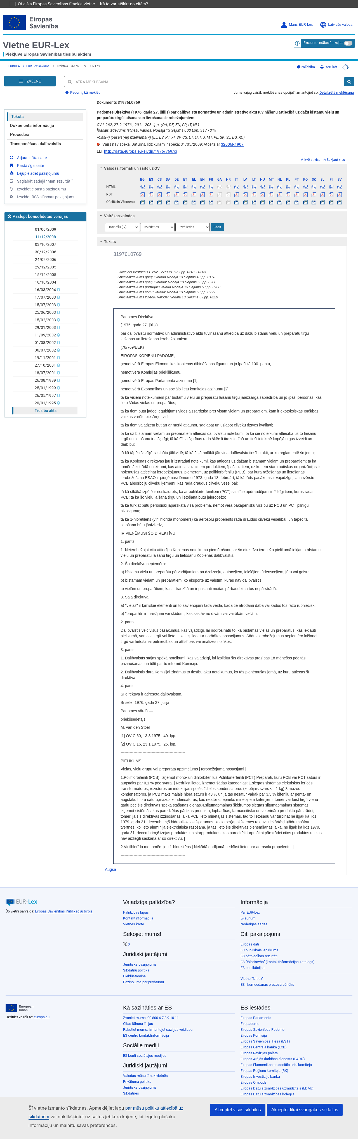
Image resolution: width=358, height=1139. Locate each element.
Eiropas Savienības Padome (262, 1022)
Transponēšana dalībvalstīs (35, 135)
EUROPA (14, 58)
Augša (110, 861)
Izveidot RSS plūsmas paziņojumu (42, 189)
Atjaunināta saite (28, 149)
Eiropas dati (250, 936)
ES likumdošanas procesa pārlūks (267, 977)
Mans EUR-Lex (297, 16)
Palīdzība (306, 59)
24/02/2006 (45, 251)
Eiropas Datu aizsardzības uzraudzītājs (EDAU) (277, 1080)
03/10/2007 (45, 236)
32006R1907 (232, 136)
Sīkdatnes (131, 1085)
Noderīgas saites (254, 916)
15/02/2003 (46, 312)
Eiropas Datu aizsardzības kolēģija (268, 1086)
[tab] (222, 160)
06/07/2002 (46, 342)
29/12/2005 (45, 259)
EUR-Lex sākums (38, 58)
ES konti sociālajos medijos (144, 1048)
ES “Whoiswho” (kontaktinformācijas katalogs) (278, 954)
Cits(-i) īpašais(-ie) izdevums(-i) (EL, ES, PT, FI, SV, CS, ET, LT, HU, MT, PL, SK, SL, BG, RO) (171, 129)
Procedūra (19, 126)
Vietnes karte (133, 916)
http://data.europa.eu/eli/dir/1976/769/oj (140, 143)
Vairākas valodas (116, 208)
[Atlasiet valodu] (122, 219)
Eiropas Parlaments (256, 1010)
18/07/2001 (46, 365)
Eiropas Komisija (254, 1027)
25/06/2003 (46, 304)
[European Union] (19, 1000)
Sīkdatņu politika (136, 962)
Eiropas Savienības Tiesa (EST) (265, 1033)
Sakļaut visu (334, 152)
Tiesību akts (45, 402)
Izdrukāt (328, 59)
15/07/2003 (46, 297)
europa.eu (42, 1009)
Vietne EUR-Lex (36, 37)
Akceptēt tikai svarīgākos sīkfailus (304, 1110)
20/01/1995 (46, 395)
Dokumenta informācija (32, 117)
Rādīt (217, 219)
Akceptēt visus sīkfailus (238, 1110)
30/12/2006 (45, 244)
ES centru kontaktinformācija (146, 1027)
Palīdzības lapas (136, 904)
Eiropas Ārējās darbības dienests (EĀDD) (273, 1051)
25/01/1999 (46, 380)
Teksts (17, 108)
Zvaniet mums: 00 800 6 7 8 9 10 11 (151, 1010)
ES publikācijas (253, 960)
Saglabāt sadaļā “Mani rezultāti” (41, 173)
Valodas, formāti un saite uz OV (129, 160)
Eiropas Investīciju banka (260, 1069)
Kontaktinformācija (138, 910)
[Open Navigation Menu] (30, 73)
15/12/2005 (45, 267)
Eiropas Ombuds (254, 1074)
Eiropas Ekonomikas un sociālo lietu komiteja (276, 1057)
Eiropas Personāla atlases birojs (266, 1092)
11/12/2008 (45, 229)
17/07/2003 (46, 289)
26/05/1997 (46, 387)
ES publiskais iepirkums (259, 942)
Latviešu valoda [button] (336, 16)
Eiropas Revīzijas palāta (259, 1045)
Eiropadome (250, 1016)
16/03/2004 (46, 282)
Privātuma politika (137, 1074)
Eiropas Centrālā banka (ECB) (264, 1039)
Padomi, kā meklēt (82, 84)
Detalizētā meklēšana (336, 84)
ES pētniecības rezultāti (259, 948)
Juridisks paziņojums (140, 956)
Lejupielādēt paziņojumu (34, 165)
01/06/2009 (45, 221)
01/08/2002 (46, 334)
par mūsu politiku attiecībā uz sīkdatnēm (156, 1108)
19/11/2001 (46, 350)
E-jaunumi (248, 910)
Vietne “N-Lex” (252, 971)
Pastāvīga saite (26, 157)
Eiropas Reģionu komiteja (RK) (264, 1063)
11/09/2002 (46, 327)
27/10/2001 (46, 357)
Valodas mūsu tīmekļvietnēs (145, 1068)
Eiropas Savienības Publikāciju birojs (64, 903)
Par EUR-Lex (250, 904)
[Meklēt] (349, 73)
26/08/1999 (46, 372)
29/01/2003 (46, 319)
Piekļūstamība (134, 968)
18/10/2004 (45, 274)
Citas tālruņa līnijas (138, 1016)
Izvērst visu (311, 152)
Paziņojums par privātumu (143, 974)
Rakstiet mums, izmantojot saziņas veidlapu (157, 1022)
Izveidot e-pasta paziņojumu (37, 181)
